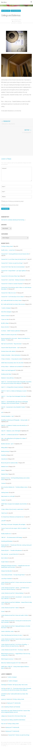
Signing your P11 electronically (14, 703)
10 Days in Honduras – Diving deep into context (11, 359)
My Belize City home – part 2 (7, 443)
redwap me (3, 716)
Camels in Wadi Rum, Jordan (7, 631)
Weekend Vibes (4, 474)
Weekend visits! (4, 466)
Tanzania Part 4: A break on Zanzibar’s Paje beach (12, 283)
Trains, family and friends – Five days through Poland (12, 574)
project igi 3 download (6, 699)
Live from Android (15, 10)
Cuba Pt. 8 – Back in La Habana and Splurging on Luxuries (13, 391)
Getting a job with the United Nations (17, 719)
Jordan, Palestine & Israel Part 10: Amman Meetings (12, 593)
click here (3, 688)
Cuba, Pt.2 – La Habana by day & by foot (9, 434)
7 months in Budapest (6, 308)
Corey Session (4, 459)
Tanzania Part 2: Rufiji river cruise (8, 292)
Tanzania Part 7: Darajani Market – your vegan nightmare (13, 270)
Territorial (3, 483)
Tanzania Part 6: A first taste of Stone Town (10, 276)
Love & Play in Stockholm (6, 578)
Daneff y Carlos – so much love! (8, 250)
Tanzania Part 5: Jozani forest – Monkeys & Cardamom (13, 280)
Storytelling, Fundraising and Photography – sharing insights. (14, 420)
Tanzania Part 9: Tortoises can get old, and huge (11, 263)
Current (2, 611)
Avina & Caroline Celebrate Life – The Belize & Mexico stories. (14, 487)
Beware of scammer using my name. (9, 334)
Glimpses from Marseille (6, 571)
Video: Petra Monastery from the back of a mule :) (12, 635)
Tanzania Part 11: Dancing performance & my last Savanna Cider (15, 254)
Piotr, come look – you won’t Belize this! (9, 554)
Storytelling (3, 455)
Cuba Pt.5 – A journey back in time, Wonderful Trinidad (13, 407)
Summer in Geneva (5, 315)
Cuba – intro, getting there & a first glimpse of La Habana (13, 438)
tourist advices (4, 710)
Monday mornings (5, 451)
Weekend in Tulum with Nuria (7, 378)
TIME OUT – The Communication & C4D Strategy (11, 537)
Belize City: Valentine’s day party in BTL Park (10, 662)
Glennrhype (3, 684)
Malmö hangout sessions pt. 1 (7, 659)
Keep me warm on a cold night (7, 496)
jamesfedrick (4, 694)
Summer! (3, 470)
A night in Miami (4, 561)
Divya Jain (3, 723)
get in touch (23, 744)
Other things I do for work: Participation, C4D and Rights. (13, 524)
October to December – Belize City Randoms (10, 355)
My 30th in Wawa (4, 323)
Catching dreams (5, 492)
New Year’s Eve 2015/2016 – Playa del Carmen (11, 343)
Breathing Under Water (6, 374)
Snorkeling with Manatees (6, 541)
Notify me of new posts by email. (11, 205)
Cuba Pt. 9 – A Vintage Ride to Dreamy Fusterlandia (12, 387)
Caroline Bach (17, 21)
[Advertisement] (16, 145)
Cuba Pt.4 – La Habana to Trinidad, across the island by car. (14, 425)
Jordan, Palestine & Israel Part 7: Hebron (10, 607)
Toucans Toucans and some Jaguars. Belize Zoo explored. (14, 528)
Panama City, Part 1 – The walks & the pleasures (11, 550)
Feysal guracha (4, 719)
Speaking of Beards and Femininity (12, 706)
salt (2, 412)
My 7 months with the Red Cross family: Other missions (13, 304)
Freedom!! (3, 500)
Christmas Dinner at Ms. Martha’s (8, 351)
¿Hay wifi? (3, 520)
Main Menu (16, 2)
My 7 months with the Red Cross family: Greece (11, 300)
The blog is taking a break (7, 246)
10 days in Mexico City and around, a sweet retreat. (12, 509)
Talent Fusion (4, 513)
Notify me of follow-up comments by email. (13, 201)
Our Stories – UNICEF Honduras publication (10, 330)
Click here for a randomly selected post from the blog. (12, 219)
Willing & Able (4, 447)
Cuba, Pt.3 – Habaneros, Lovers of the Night (10, 430)
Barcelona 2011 (6, 10)
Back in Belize (4, 558)
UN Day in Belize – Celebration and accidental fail (12, 366)
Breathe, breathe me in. (6, 533)
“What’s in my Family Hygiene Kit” (8, 370)
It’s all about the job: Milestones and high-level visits (12, 517)
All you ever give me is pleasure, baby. (9, 462)
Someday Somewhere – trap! (7, 416)
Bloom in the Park (5, 327)
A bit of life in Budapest (6, 311)
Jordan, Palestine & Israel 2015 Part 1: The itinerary (12, 649)
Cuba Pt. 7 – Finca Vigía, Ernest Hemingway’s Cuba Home (13, 396)
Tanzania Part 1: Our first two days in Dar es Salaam (12, 296)
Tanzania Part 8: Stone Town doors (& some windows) (12, 267)
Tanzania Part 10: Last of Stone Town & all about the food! (13, 259)
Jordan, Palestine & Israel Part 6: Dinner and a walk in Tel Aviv (14, 615)
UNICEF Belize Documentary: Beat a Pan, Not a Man (12, 362)
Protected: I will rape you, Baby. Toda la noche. (18, 684)
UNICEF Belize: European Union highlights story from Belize (14, 504)
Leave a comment (17, 23)
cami (2, 706)
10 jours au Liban (5, 319)
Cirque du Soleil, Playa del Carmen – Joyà (10, 347)
